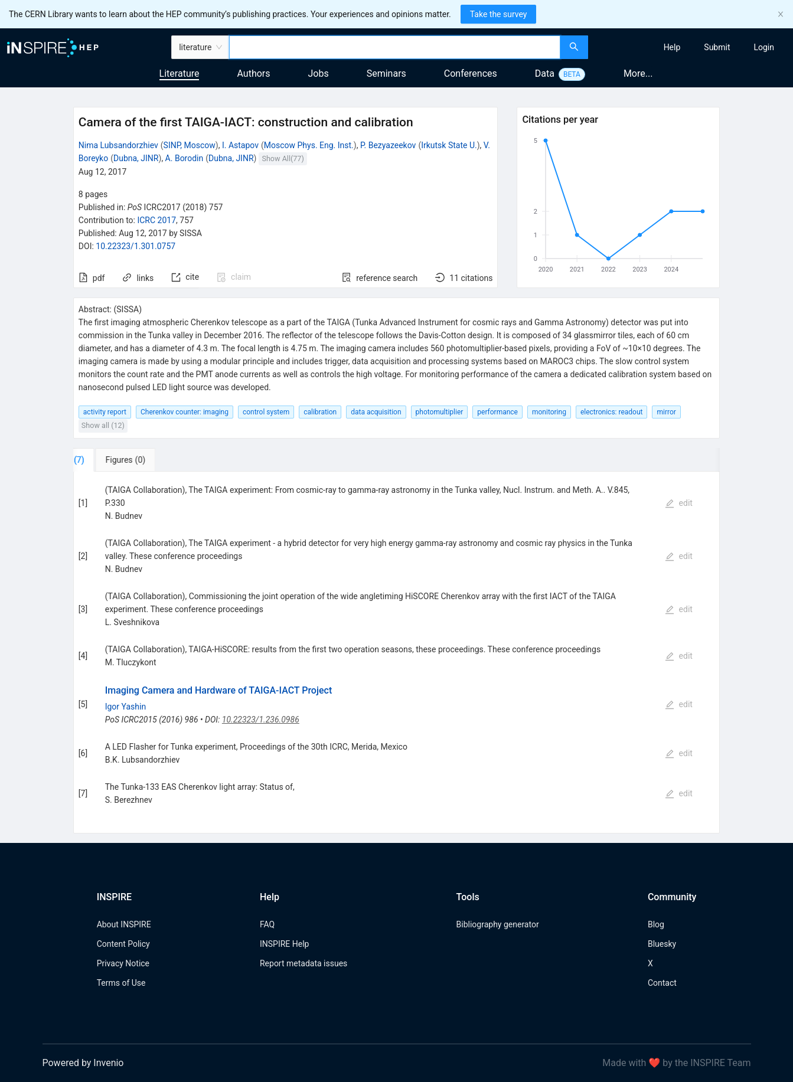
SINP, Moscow (190, 145)
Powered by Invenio (83, 1062)
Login (763, 47)
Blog (656, 924)
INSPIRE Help (284, 944)
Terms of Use (121, 983)
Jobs (318, 73)
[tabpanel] (396, 652)
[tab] (110, 459)
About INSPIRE (124, 924)
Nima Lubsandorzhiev (118, 145)
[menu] (692, 47)
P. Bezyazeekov (388, 145)
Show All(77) (283, 158)
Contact (662, 983)
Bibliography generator (497, 924)
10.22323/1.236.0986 (260, 719)
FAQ (267, 924)
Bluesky (662, 944)
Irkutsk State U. (449, 145)
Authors (253, 73)
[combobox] (394, 47)
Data (544, 73)
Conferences (470, 73)
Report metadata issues (303, 963)
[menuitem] (672, 47)
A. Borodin (184, 158)
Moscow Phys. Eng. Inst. (309, 145)
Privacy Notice (123, 963)
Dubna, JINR (136, 158)
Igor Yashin (125, 706)
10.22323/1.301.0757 (135, 246)
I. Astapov (240, 145)
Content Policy (123, 944)
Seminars (386, 73)
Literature (179, 73)
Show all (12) (103, 425)
